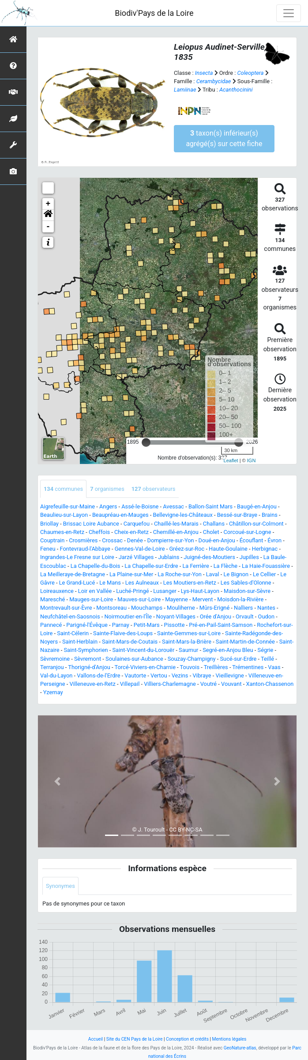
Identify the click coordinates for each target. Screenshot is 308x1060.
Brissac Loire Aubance (91, 523)
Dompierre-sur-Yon (170, 540)
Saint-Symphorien (86, 650)
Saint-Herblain (80, 641)
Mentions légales (229, 1039)
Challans (214, 523)
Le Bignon (236, 574)
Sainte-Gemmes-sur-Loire (189, 633)
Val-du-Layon (56, 675)
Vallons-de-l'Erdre (98, 675)
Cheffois (99, 532)
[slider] (146, 442)
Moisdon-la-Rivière (240, 599)
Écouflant (251, 540)
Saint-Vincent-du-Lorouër (143, 650)
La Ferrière (195, 566)
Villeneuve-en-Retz (93, 684)
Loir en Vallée (95, 591)
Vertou (158, 675)
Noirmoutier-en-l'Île (128, 616)
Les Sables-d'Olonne (246, 582)
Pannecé (51, 625)
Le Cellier (264, 574)
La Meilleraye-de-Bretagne (72, 574)
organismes (107, 489)
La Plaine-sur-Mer (131, 574)
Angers (108, 506)
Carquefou (137, 523)
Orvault (245, 616)
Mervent (202, 599)
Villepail (130, 684)
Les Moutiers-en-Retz (189, 582)
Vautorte (135, 675)
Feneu (48, 548)
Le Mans (110, 582)
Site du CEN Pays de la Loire (134, 1039)
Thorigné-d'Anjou (89, 667)
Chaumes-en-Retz (62, 532)
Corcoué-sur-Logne (247, 532)
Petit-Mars (147, 625)
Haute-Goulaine (228, 548)
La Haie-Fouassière (266, 566)
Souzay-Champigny (192, 658)
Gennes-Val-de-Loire (140, 548)
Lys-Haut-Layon (200, 591)
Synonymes (60, 886)
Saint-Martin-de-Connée (245, 641)
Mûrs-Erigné (214, 607)
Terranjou (52, 667)
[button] (48, 215)
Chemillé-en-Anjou (176, 532)
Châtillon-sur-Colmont (256, 523)
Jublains (168, 557)
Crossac (112, 540)
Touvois (190, 667)
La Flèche (226, 566)
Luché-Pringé (132, 591)
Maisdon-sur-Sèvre (247, 591)
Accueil (95, 1039)
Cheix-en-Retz (131, 532)
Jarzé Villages (136, 557)
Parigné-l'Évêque (86, 625)
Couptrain (52, 540)
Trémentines (247, 667)
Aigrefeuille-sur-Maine (67, 506)
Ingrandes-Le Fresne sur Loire (77, 557)
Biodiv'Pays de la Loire (154, 13)
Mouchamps (146, 607)
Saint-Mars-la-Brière (186, 641)
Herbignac (265, 548)
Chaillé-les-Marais (176, 523)
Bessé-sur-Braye (237, 515)
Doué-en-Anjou (217, 540)
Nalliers (243, 607)
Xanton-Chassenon (269, 684)
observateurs (153, 489)
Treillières (216, 667)
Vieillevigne (229, 675)
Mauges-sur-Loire (91, 599)
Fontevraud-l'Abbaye (85, 548)
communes (63, 489)
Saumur (188, 650)
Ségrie (266, 650)
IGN (251, 460)
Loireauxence (57, 591)
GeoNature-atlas (240, 1048)
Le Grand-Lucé (77, 582)
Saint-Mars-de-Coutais (130, 641)
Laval (212, 574)
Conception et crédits (187, 1039)
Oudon (266, 616)
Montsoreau (111, 607)
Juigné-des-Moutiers (209, 557)
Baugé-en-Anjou (257, 506)
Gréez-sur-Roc (186, 548)
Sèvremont (87, 658)
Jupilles (249, 557)
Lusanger (165, 591)
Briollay (49, 523)
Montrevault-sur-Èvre (66, 607)
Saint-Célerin (73, 633)
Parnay (120, 625)
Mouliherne (181, 607)
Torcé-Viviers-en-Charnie (145, 667)
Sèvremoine (55, 658)
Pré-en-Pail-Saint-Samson (220, 625)
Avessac (173, 506)
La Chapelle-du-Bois (95, 566)
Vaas (274, 667)
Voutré (208, 684)
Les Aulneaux (142, 582)
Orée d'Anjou (215, 616)
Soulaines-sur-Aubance (134, 658)
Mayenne (176, 599)
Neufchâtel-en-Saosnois (70, 616)
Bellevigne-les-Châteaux (182, 515)
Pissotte (174, 625)
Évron (274, 540)
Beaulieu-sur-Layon (64, 515)
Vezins (180, 675)
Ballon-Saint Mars (210, 506)
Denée (135, 540)
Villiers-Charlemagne (170, 684)
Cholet (211, 532)
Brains (270, 515)
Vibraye (201, 675)
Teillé (267, 658)
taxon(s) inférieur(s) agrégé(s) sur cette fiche (224, 138)
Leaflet (231, 460)
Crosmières (83, 540)
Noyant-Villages (175, 616)
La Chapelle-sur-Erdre (151, 566)
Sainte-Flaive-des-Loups (123, 633)
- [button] (48, 226)
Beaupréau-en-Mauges (120, 515)
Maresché (52, 599)
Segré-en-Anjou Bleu (228, 650)
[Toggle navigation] (288, 13)
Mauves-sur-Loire (139, 599)
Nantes (266, 607)
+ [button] (48, 204)
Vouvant (231, 684)
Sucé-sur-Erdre (238, 658)
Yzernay (53, 692)
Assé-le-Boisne (139, 506)
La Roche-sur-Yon (179, 574)
